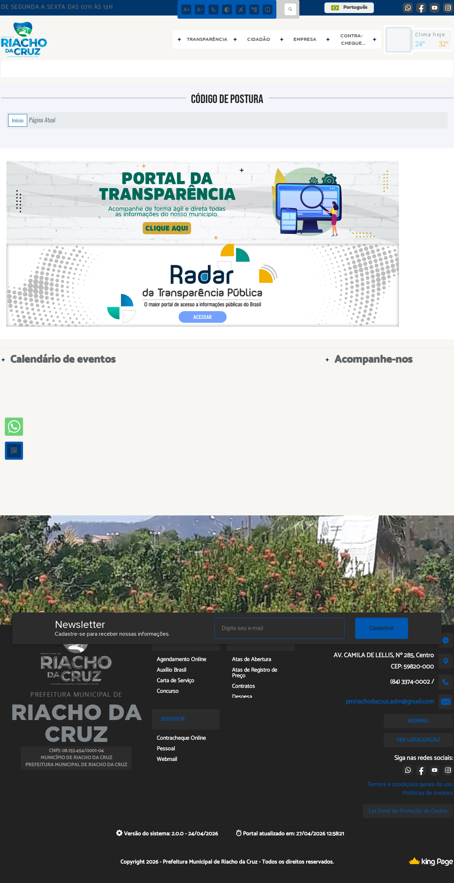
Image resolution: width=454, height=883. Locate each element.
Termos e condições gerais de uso (410, 784)
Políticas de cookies (428, 793)
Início (17, 120)
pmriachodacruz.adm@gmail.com (390, 701)
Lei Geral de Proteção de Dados (408, 811)
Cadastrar (381, 628)
